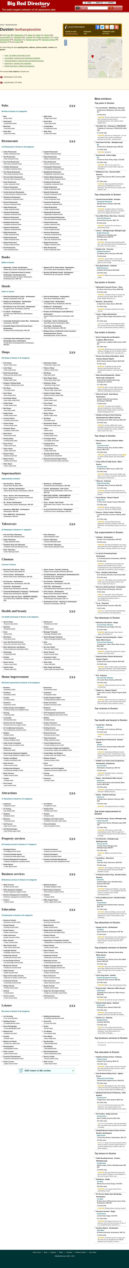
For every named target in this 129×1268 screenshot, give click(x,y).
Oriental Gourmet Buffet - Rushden (108, 199)
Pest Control (7, 783)
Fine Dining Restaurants (11, 172)
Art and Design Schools (11, 960)
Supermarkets (5, 37)
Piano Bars (7, 131)
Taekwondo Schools (51, 955)
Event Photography (10, 1026)
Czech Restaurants (50, 197)
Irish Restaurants (9, 247)
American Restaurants (51, 232)
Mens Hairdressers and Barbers (14, 647)
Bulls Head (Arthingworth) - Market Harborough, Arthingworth (108, 376)
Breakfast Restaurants (11, 222)
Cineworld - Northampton (12, 586)
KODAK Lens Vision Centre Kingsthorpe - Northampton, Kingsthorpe (110, 762)
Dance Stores (8, 443)
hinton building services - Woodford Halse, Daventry (111, 899)
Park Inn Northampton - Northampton (56, 296)
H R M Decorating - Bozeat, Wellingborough (111, 818)
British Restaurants (10, 242)
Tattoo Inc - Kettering (103, 481)
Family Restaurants (50, 187)
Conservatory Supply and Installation (56, 748)
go (111, 8)
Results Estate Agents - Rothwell (107, 1003)
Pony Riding (48, 1036)
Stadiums (6, 814)
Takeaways (18, 37)
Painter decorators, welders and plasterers (19, 66)
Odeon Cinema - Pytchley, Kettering (56, 569)
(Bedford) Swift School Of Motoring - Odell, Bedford (111, 1094)
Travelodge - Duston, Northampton (56, 321)
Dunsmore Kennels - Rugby (105, 1211)
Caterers (6, 900)
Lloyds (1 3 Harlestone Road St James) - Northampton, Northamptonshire (17, 274)
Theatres (47, 814)
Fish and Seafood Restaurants (54, 217)
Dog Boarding (48, 1041)
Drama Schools (49, 945)
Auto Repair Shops (10, 398)
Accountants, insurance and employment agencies (22, 58)
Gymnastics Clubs (50, 657)
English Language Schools (53, 965)
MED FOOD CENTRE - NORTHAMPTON (57, 495)
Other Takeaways (9, 550)
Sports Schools (49, 652)
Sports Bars (48, 121)
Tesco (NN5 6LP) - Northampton (14, 514)
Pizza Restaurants (50, 162)
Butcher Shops (8, 454)
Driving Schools (9, 925)
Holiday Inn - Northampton (53, 306)
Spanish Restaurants (51, 192)
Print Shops (7, 363)
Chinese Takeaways (50, 539)
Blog (45, 1252)
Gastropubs (7, 121)
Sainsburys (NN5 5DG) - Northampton (16, 509)
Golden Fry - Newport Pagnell (106, 690)
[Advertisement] (65, 18)
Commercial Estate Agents (12, 854)
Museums (6, 819)
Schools (6, 991)
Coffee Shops (8, 403)
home (89, 2)
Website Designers (50, 885)
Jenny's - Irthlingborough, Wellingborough (111, 230)
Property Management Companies (15, 859)
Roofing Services (50, 728)
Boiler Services (8, 773)
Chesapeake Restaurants (52, 167)
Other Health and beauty (52, 667)
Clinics (46, 627)
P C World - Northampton (12, 311)
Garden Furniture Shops (52, 393)
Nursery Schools (49, 920)
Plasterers (47, 708)
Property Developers (51, 854)
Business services (48, 40)
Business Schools (9, 920)
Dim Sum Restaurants (51, 237)
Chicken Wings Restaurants (53, 177)
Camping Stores (49, 443)
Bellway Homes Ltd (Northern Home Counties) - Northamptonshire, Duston (60, 332)
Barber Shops (48, 413)
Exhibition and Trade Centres (54, 819)
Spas (45, 642)
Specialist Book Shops (51, 454)
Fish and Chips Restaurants (13, 177)
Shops (46, 35)
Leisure (17, 42)
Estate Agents (8, 864)
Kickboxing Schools (10, 955)
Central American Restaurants (13, 192)
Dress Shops (48, 403)
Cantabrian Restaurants (52, 182)
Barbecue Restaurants (11, 217)
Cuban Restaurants (50, 207)
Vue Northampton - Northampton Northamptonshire (61, 574)
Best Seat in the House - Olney (14, 569)
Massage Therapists (51, 632)
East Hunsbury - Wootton (12, 483)
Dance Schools (49, 950)
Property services (32, 40)
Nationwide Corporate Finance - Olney (109, 287)
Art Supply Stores (50, 438)
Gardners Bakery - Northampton (107, 1228)
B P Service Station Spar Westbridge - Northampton (109, 1195)
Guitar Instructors (9, 935)
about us (99, 2)
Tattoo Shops (8, 448)
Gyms (5, 632)
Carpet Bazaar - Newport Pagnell (107, 497)
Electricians (48, 687)
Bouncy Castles (49, 1056)
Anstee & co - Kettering (104, 1017)
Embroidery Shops (50, 363)
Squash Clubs (8, 667)
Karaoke (6, 1036)
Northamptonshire (11, 24)
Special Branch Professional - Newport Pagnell (109, 741)
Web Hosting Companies (52, 890)
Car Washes (48, 1031)
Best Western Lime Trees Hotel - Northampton (19, 306)
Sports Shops (8, 622)
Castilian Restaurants (10, 167)
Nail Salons (7, 637)
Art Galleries (48, 804)
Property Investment (51, 849)
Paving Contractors (50, 723)
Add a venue (37, 1252)
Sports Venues (8, 662)
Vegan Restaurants (10, 207)
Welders (46, 718)
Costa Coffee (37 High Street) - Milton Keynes (109, 463)
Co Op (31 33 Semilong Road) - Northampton (106, 555)
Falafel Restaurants (10, 237)
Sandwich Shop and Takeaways (14, 544)
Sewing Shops (8, 438)
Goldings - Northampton (104, 537)
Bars (5, 116)
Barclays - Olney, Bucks (104, 301)
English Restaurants (51, 152)
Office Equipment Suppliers (12, 890)
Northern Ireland (80, 1252)
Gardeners (7, 703)
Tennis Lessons (8, 996)
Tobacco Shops (49, 368)
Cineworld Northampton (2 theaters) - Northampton (21, 591)
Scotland (69, 1252)
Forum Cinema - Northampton (13, 574)
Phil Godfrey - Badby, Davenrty (106, 1114)
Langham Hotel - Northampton (54, 301)
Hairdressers (48, 622)
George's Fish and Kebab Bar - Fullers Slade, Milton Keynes (109, 638)
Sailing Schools (8, 986)
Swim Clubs (48, 662)
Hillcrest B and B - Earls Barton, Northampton (107, 395)
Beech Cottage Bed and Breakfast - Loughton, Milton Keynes (108, 338)
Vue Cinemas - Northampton (53, 581)
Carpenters (47, 692)
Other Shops (7, 464)
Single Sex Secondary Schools (54, 991)
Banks (30, 35)
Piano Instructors (50, 981)
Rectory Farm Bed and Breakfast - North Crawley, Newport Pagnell (110, 357)
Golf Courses (8, 824)
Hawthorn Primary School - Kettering (109, 1057)
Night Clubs (48, 116)
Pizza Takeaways (49, 534)
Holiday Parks (48, 809)
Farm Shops (7, 393)
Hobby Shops (8, 413)
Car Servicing (8, 1016)
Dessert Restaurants (10, 202)
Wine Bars (7, 126)
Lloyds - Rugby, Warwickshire (106, 314)
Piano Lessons (8, 1051)
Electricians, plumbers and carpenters (18, 63)
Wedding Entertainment (52, 1016)
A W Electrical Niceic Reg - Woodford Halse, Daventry (111, 876)
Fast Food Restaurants (11, 162)
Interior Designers (9, 738)
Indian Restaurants (10, 152)
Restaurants (18, 35)
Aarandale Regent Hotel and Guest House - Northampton (18, 327)
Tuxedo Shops (49, 433)
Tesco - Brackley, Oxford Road (106, 572)
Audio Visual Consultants (12, 743)
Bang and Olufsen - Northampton (55, 596)
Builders (6, 733)
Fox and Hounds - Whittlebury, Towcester (110, 108)
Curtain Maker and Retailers (53, 753)
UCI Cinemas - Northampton (13, 581)
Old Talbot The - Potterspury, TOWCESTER (111, 126)
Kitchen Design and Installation (14, 708)
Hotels (38, 35)
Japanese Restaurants (11, 227)
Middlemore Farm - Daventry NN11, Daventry (108, 173)
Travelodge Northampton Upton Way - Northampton (21, 321)
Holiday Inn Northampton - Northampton (17, 301)
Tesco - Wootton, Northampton (14, 488)
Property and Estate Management (55, 859)
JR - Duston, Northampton (12, 502)
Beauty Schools (49, 986)
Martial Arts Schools (10, 965)
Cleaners (47, 895)
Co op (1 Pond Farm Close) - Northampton (58, 509)
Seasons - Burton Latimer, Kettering (108, 512)
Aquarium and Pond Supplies (54, 768)
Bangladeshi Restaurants (52, 172)
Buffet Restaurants (9, 232)
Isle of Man (92, 1252)
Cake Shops (7, 368)
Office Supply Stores (51, 900)
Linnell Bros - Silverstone (105, 858)
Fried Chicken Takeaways (52, 544)
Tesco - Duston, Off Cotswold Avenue (16, 495)
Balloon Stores (8, 459)
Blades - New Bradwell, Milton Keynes (109, 778)
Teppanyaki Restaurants (52, 212)
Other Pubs (47, 131)
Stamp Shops (48, 448)
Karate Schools (8, 930)
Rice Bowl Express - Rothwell (106, 266)
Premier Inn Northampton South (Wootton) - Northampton (59, 313)
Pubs (8, 35)
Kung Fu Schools (50, 970)
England (53, 1252)
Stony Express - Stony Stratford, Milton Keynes (109, 442)
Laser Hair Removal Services (13, 642)
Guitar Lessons (8, 1061)
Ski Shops (47, 418)
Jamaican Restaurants (11, 212)
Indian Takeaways (9, 539)
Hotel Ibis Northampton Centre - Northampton (19, 296)
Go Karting (7, 809)
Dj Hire (46, 1026)
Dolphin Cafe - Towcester (105, 249)
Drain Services (8, 763)
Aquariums (7, 804)
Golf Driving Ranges (10, 829)
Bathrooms (7, 748)
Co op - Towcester (102, 603)
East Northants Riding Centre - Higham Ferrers (109, 1075)
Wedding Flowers (9, 1021)
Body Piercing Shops (10, 373)
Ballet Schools (49, 925)
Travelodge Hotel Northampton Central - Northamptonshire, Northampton (17, 340)
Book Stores (7, 433)
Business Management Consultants (15, 895)
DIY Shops (7, 388)
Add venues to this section (37, 1070)
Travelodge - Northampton (53, 326)
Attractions (18, 40)
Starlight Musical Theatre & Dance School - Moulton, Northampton (111, 1132)
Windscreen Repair (10, 1041)
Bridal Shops (7, 378)
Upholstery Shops (50, 383)
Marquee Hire (8, 1031)
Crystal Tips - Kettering (104, 725)
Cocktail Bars (48, 126)
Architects (7, 692)
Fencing (46, 773)
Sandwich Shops (9, 428)
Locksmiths (7, 718)
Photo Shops (48, 398)
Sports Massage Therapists (53, 637)
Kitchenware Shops (50, 423)
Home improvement (15, 676)
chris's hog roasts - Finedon (106, 975)
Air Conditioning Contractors (13, 728)
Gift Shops (47, 373)
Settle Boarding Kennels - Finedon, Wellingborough (108, 1159)
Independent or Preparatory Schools (56, 940)
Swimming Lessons (50, 960)
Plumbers (6, 687)
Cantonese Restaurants (52, 202)
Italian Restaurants (50, 157)
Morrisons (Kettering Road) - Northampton (110, 587)
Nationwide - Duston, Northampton (15, 267)
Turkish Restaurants (51, 222)
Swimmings (7, 652)
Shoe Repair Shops (50, 378)
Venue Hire (47, 1021)
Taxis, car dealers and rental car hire (17, 55)
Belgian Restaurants (51, 242)
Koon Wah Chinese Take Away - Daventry (110, 216)
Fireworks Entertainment (12, 1056)
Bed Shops (7, 408)
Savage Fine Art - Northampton (107, 927)
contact (111, 2)
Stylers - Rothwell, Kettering (106, 795)
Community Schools (10, 981)
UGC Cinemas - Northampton (54, 591)
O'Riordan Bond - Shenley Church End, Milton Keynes (109, 954)
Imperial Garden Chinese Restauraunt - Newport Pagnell (109, 658)
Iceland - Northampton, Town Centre (56, 488)
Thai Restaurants (9, 157)
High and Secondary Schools (13, 976)
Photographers (8, 1046)
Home (2, 24)
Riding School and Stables (53, 930)
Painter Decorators (50, 703)
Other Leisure (48, 1061)
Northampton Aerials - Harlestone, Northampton (60, 601)
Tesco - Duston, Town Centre (54, 502)
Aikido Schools (8, 970)
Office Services (8, 885)
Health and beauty (42, 37)
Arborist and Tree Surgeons (13, 723)
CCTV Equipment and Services (54, 713)
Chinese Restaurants (10, 187)
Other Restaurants (50, 247)
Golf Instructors (49, 996)
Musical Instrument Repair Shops (55, 459)
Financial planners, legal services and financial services (24, 61)
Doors (46, 763)
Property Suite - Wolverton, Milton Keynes (110, 988)
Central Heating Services (52, 743)
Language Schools (9, 950)
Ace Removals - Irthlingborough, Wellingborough (107, 840)
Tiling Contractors (50, 738)
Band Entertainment (51, 1051)
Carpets (6, 778)
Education (3, 42)
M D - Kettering (101, 675)
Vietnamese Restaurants (11, 197)
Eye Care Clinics (49, 647)
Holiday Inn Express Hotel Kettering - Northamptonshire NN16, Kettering (109, 416)
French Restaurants (50, 227)
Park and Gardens (50, 824)
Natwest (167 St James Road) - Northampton (59, 267)
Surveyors (47, 778)
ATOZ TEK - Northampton (52, 586)
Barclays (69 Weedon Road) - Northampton (58, 272)
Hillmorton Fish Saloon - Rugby (107, 622)
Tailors (46, 428)
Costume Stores (9, 418)
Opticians (6, 627)
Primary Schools (49, 935)
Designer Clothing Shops (12, 383)
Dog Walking (48, 1046)
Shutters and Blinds (10, 758)
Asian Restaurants (9, 182)
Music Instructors (50, 976)
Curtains (6, 697)
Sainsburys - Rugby (103, 1179)
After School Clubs (10, 945)
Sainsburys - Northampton (53, 483)
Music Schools (8, 940)
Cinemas (29, 37)
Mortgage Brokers (9, 849)
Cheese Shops (8, 423)
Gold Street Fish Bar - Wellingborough (109, 142)
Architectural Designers (11, 768)
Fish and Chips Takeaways (12, 534)
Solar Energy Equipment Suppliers (15, 753)
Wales (61, 1252)
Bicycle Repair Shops (51, 388)
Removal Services (50, 733)
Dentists (6, 657)
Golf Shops (47, 408)
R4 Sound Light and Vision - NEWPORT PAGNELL (20, 596)
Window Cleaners (50, 758)
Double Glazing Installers (52, 697)
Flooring (6, 713)
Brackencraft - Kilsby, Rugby (106, 155)
